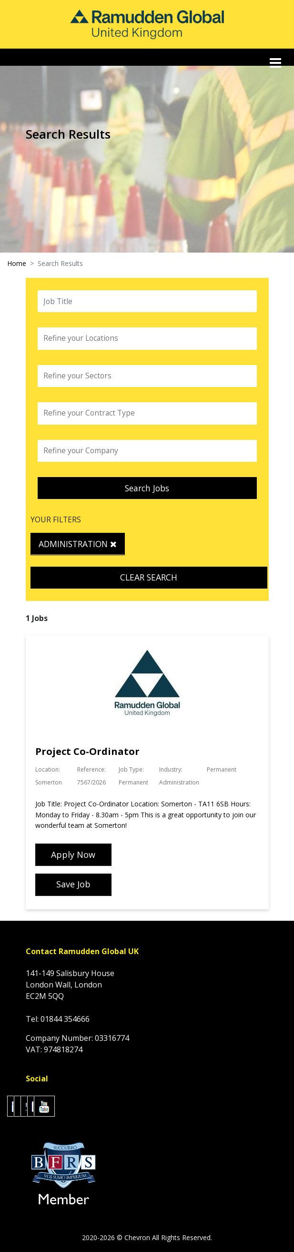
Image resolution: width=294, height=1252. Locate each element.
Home (16, 263)
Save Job (73, 884)
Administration (78, 544)
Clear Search (148, 577)
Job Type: (131, 769)
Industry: (170, 769)
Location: (47, 769)
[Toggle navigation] (276, 62)
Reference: (91, 769)
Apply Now (73, 854)
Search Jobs (147, 488)
